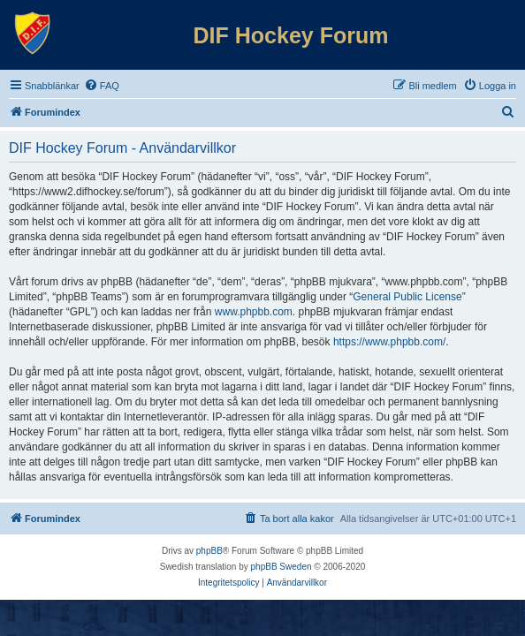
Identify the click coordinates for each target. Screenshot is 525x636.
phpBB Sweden (281, 567)
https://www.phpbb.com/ (389, 342)
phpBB (209, 551)
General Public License (407, 297)
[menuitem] (101, 85)
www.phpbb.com (254, 312)
